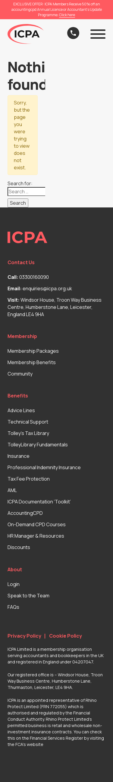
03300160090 (34, 277)
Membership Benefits (32, 362)
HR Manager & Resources (36, 536)
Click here (67, 14)
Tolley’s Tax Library (28, 433)
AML (12, 490)
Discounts (19, 547)
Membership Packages (33, 351)
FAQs (13, 607)
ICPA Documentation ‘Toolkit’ (39, 501)
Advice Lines (21, 410)
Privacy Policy (24, 636)
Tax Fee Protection (29, 479)
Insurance (19, 456)
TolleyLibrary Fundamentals (38, 444)
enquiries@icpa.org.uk (47, 288)
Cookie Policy (65, 636)
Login (14, 584)
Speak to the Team (28, 595)
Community (20, 373)
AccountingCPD (25, 513)
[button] (97, 34)
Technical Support (28, 421)
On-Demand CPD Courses (37, 524)
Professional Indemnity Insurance (44, 467)
